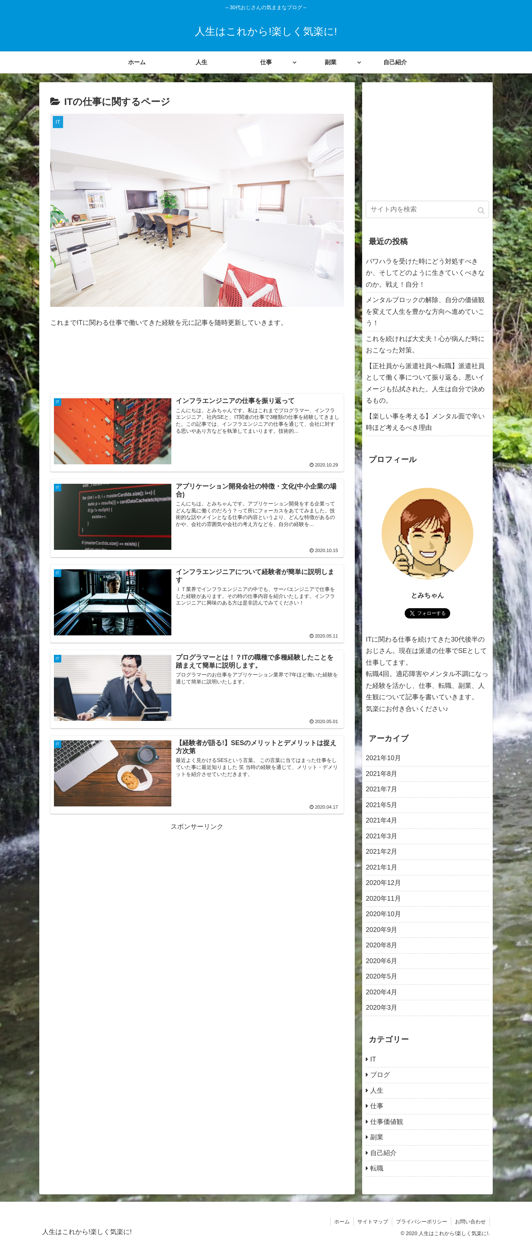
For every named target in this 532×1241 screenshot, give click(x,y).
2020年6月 (381, 961)
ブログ (380, 1074)
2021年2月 (381, 851)
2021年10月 (383, 758)
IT (373, 1059)
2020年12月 (383, 882)
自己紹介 (383, 1153)
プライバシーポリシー (421, 1221)
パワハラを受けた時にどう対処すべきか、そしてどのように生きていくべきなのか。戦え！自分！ (425, 273)
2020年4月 (381, 992)
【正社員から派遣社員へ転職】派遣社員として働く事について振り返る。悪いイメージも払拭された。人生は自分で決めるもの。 (425, 383)
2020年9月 (381, 929)
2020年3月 (381, 1007)
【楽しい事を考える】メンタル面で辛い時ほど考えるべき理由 (425, 422)
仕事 (376, 1106)
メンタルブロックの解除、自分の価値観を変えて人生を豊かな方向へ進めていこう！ (425, 311)
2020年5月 (381, 976)
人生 (376, 1090)
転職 (376, 1168)
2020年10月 (383, 914)
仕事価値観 (386, 1121)
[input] (427, 209)
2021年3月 (381, 836)
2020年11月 (383, 898)
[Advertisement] (197, 365)
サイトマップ (372, 1221)
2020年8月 (381, 945)
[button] (482, 210)
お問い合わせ (470, 1221)
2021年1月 (381, 867)
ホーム (342, 1221)
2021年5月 (381, 805)
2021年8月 (381, 773)
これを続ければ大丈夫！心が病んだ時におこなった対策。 (425, 344)
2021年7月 (381, 789)
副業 (376, 1137)
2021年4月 (381, 820)
